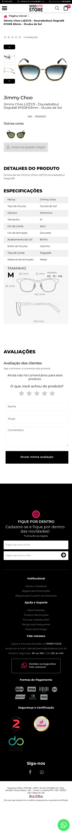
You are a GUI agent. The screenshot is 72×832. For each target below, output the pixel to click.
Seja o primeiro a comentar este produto (27, 369)
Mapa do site (39, 793)
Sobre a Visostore (36, 586)
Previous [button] (9, 47)
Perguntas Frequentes (36, 624)
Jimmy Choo (18, 98)
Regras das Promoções (36, 591)
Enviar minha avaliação (37, 457)
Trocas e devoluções (36, 615)
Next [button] (9, 81)
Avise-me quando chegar (28, 147)
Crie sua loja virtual (13, 800)
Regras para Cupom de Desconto (36, 596)
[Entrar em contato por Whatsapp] (64, 825)
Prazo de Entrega (36, 629)
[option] (9, 57)
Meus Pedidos (36, 610)
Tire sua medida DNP (36, 620)
